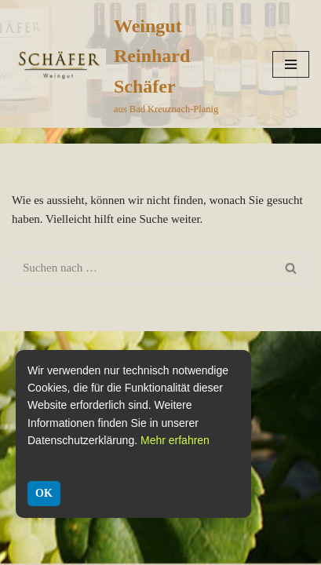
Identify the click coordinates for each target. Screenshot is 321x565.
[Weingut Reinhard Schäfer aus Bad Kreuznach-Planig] (130, 64)
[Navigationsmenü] (290, 64)
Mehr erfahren (175, 440)
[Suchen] (143, 268)
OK (44, 493)
